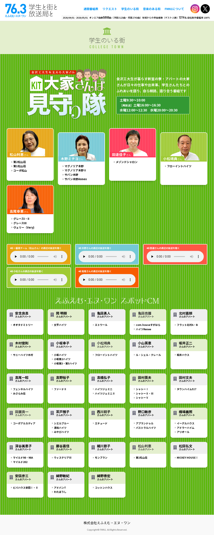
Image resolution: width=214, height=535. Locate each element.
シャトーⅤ (142, 397)
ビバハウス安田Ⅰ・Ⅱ (25, 487)
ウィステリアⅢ (62, 457)
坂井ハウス (183, 355)
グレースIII (20, 223)
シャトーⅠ (142, 389)
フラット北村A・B (187, 324)
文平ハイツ (60, 324)
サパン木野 (71, 175)
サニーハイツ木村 (23, 355)
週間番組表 (91, 9)
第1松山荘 (19, 166)
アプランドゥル (144, 423)
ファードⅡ (60, 389)
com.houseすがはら (148, 324)
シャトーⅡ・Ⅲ (144, 393)
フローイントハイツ (179, 166)
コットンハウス (103, 487)
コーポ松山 (20, 170)
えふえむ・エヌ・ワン (31, 10)
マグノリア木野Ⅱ (75, 170)
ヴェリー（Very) (23, 227)
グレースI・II (21, 219)
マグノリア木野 (74, 166)
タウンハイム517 (186, 389)
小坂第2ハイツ (62, 359)
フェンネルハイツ (23, 389)
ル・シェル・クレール (148, 355)
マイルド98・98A (23, 457)
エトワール (101, 324)
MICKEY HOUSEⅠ (187, 457)
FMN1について (174, 9)
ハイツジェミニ (103, 389)
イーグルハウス (185, 423)
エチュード (101, 423)
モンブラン (101, 457)
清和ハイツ (60, 427)
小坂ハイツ (60, 355)
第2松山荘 (19, 162)
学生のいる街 (130, 9)
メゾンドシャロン (127, 162)
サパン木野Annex (76, 179)
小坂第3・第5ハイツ (65, 363)
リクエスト (109, 9)
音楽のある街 (151, 9)
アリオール (183, 432)
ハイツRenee (143, 329)
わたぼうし (60, 491)
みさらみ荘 (19, 393)
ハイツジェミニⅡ (105, 393)
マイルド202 (20, 462)
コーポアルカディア (24, 423)
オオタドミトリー (23, 324)
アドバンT (60, 487)
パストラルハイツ (146, 427)
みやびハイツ (61, 432)
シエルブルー (61, 423)
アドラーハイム (185, 427)
